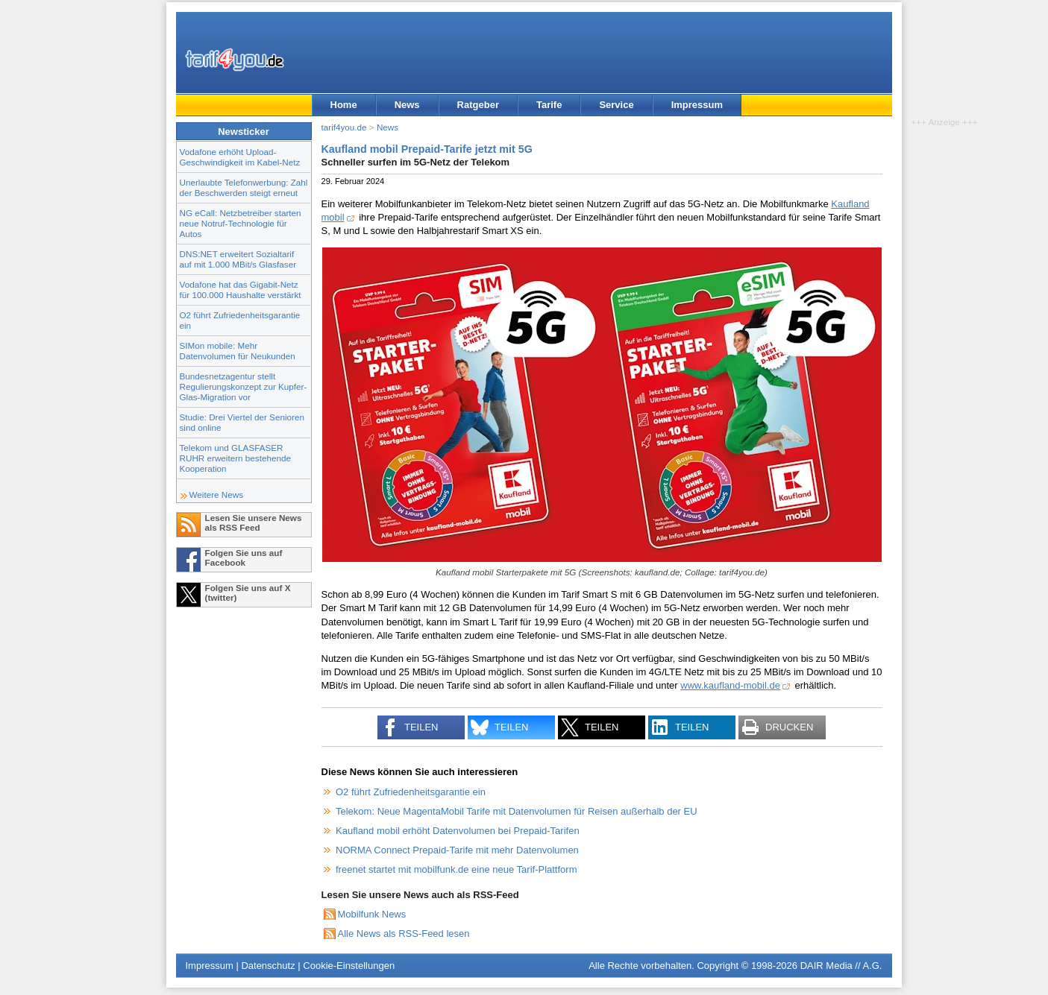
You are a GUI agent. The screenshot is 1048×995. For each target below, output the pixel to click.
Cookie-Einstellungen (349, 965)
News (407, 104)
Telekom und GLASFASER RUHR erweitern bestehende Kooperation (235, 458)
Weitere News (216, 494)
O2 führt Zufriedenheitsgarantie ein (411, 791)
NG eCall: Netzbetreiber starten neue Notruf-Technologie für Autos (240, 223)
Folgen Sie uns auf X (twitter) (248, 592)
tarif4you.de (344, 127)
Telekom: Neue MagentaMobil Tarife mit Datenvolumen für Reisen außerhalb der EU (516, 811)
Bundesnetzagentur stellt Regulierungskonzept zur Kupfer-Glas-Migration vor (243, 386)
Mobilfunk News (372, 914)
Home (343, 104)
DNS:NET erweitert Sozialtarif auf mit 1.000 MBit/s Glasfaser (238, 259)
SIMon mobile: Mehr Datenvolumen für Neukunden (237, 351)
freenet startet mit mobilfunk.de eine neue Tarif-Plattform (456, 869)
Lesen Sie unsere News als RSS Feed (253, 522)
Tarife (549, 104)
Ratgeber (478, 104)
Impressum (697, 104)
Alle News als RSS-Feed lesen (404, 933)
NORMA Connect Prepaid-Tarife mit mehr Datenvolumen (457, 850)
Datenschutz (268, 965)
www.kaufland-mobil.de (730, 685)
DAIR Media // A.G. (841, 965)
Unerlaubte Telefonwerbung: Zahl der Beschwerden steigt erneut (244, 187)
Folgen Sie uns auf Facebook (244, 557)
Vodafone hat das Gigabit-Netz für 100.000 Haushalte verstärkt (240, 289)
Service (616, 104)
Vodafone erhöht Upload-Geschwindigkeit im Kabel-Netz (240, 157)
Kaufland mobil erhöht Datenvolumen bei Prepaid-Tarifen (458, 830)
